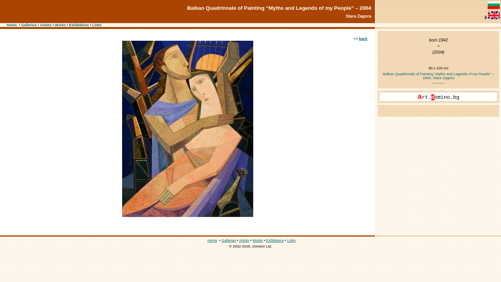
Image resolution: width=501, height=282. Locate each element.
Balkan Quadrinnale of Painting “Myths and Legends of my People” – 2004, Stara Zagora (438, 76)
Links (97, 25)
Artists (46, 25)
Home (12, 25)
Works (60, 25)
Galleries (28, 25)
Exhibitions (79, 25)
